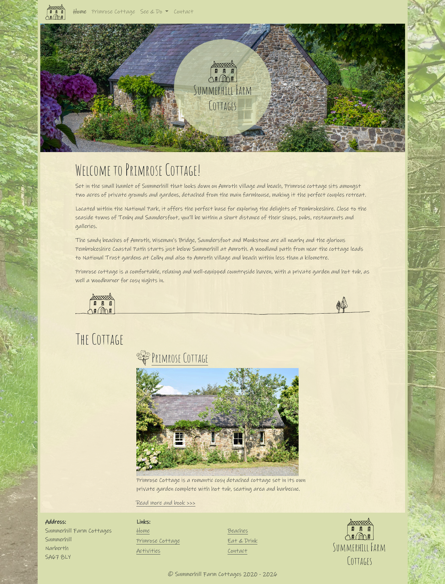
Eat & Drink (242, 540)
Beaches (238, 530)
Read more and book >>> (165, 503)
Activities (148, 550)
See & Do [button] (152, 11)
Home (81, 11)
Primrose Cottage (113, 11)
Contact (183, 11)
